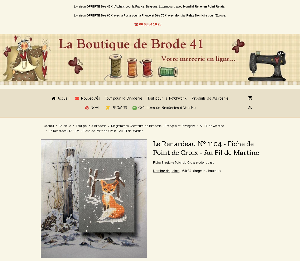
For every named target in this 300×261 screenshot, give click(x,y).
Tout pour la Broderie (123, 98)
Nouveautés (87, 98)
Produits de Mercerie (210, 98)
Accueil (60, 98)
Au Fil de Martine (212, 126)
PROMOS (116, 107)
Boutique (65, 126)
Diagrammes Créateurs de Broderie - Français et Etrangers (153, 126)
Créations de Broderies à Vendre (164, 107)
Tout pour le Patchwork (167, 98)
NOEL (92, 107)
